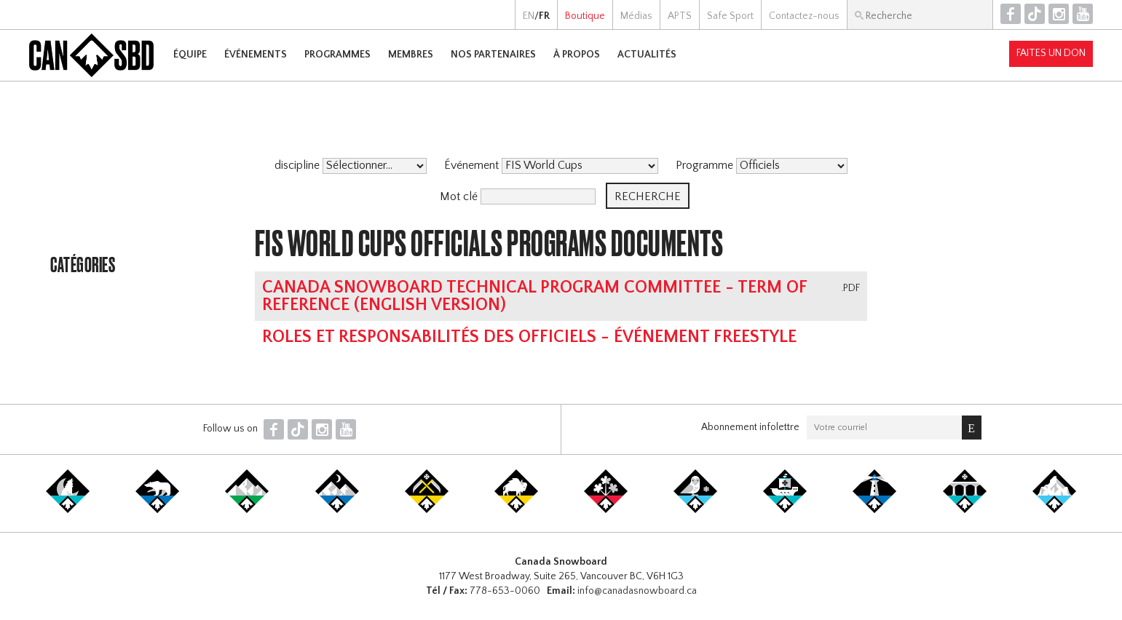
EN (528, 16)
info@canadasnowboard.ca (637, 591)
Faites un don (1051, 53)
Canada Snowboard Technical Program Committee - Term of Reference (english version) (534, 296)
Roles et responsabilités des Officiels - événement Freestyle (529, 336)
